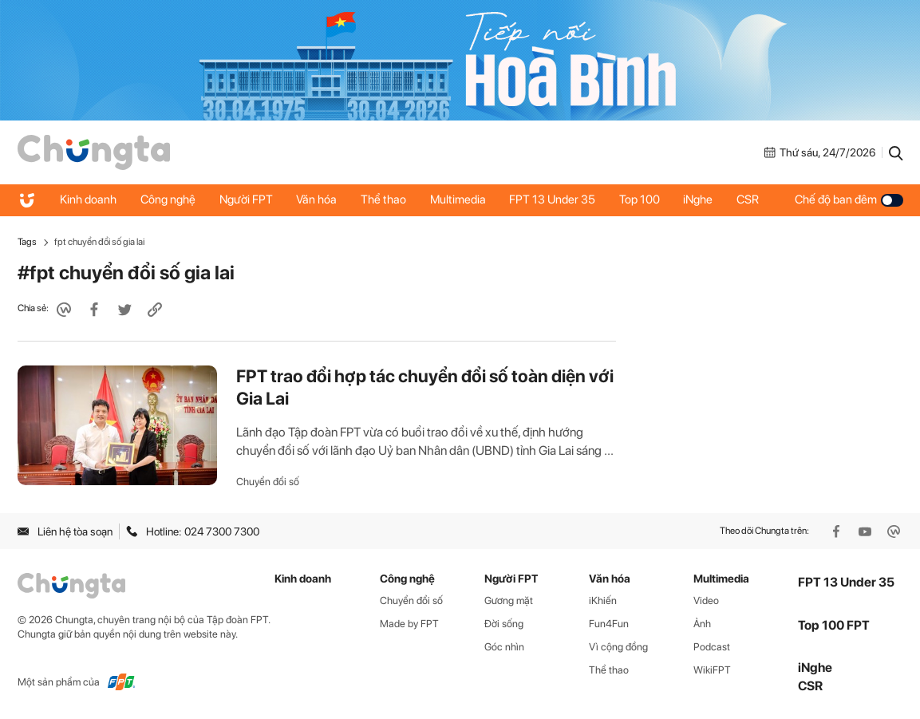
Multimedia (460, 199)
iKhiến (603, 600)
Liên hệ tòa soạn (65, 531)
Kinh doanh (89, 199)
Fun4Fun (609, 624)
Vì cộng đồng (618, 647)
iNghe (701, 199)
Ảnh (702, 624)
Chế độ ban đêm (849, 199)
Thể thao (385, 199)
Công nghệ (168, 199)
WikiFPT (712, 670)
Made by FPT (409, 624)
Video (706, 600)
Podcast (711, 647)
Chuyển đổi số (267, 482)
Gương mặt (508, 600)
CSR (751, 199)
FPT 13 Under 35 (554, 199)
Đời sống (503, 624)
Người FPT (247, 199)
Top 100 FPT (834, 625)
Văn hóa (318, 199)
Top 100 (642, 199)
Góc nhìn (504, 647)
